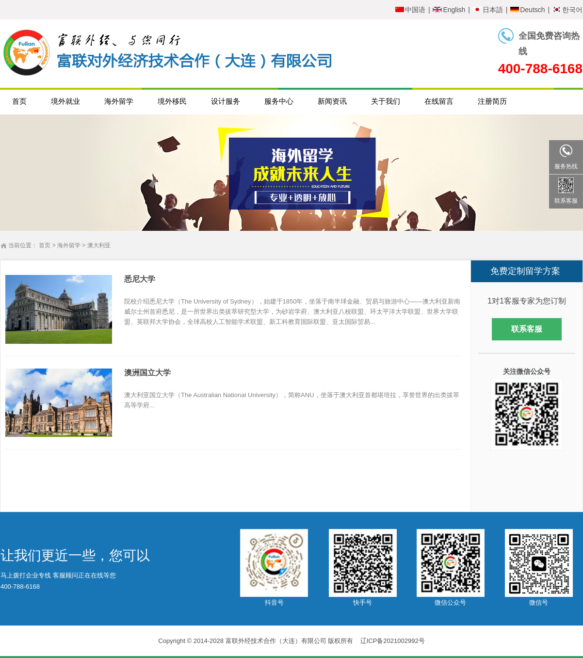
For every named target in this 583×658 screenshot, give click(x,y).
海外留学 (69, 245)
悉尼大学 (139, 279)
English (449, 10)
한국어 (567, 10)
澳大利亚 (99, 245)
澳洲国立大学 (147, 373)
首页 (44, 245)
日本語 (488, 10)
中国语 (410, 10)
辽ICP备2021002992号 (392, 640)
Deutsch (527, 10)
